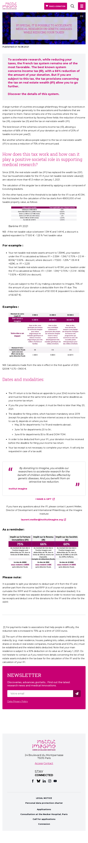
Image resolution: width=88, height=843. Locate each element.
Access (39, 763)
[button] (82, 6)
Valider (77, 693)
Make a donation (57, 6)
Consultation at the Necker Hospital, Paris (44, 814)
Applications (44, 809)
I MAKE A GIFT (44, 499)
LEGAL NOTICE (44, 798)
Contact (48, 763)
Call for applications (44, 819)
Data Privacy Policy (17, 701)
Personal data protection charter (44, 803)
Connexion (44, 824)
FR (81, 16)
